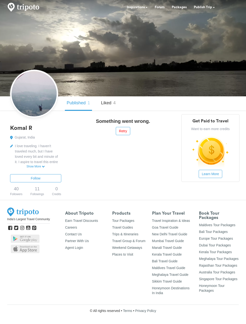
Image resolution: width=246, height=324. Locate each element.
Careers (71, 227)
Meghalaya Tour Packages (219, 259)
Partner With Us (77, 241)
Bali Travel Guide (165, 261)
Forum (160, 7)
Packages (179, 7)
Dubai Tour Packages (215, 245)
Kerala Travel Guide (167, 254)
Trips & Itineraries (125, 234)
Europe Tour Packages (216, 238)
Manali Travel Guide (167, 248)
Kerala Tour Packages (215, 252)
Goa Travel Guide (165, 227)
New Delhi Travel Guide (169, 234)
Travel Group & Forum (129, 241)
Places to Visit (122, 254)
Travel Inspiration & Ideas (171, 221)
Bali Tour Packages (213, 232)
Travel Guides (122, 227)
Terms (127, 311)
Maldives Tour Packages (217, 225)
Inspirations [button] (137, 7)
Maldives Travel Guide (168, 268)
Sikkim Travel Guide (167, 281)
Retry (123, 131)
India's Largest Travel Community (28, 219)
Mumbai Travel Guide (168, 241)
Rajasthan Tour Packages (218, 265)
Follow (35, 178)
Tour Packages (123, 221)
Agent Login (74, 248)
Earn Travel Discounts (81, 221)
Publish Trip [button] (204, 7)
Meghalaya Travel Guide (170, 275)
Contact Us (73, 234)
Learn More (210, 174)
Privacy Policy (145, 311)
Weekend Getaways (127, 248)
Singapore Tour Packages (218, 279)
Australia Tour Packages (217, 272)
